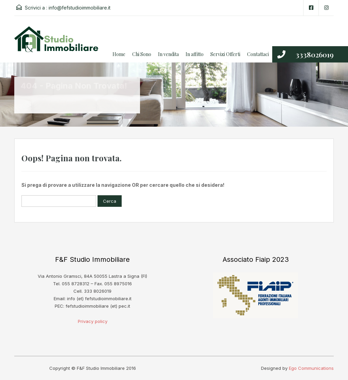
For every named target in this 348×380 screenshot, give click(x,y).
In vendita (168, 54)
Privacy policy (92, 321)
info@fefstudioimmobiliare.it (79, 8)
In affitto (195, 54)
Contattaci (258, 54)
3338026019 (315, 54)
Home (118, 54)
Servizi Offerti (225, 54)
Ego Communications (311, 368)
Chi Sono (141, 54)
